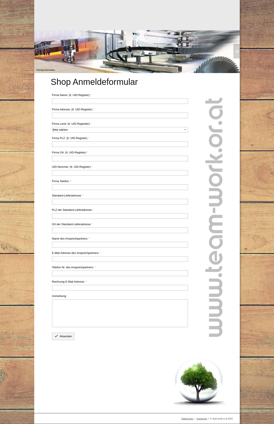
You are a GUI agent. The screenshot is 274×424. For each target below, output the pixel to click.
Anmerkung (59, 296)
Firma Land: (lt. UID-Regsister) (71, 123)
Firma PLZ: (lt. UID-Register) (69, 138)
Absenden (63, 336)
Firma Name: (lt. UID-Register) (71, 95)
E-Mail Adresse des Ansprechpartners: (75, 253)
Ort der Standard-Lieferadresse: (71, 224)
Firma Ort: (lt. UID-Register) (69, 152)
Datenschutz (187, 419)
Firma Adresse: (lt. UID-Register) (72, 109)
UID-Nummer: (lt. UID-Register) (71, 166)
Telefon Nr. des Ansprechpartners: (73, 267)
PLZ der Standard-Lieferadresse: (72, 209)
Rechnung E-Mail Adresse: (68, 281)
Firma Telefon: (61, 181)
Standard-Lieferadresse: (67, 195)
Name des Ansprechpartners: (70, 238)
